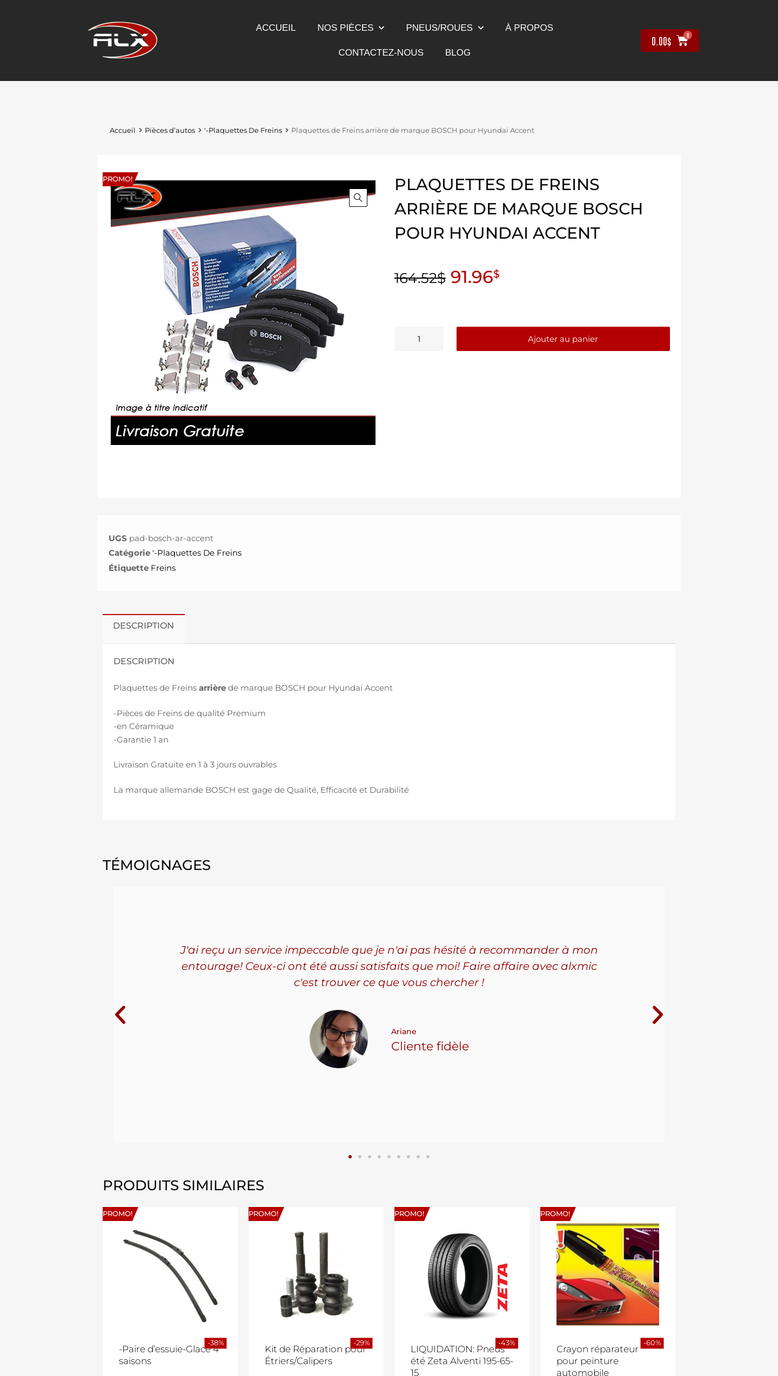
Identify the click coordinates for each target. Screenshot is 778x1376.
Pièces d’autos (170, 130)
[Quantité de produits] (419, 339)
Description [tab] (143, 625)
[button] (358, 197)
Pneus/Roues (445, 28)
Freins (163, 568)
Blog (458, 53)
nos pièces (351, 28)
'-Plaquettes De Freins (243, 130)
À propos (529, 28)
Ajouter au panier (563, 339)
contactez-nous (381, 53)
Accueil (276, 28)
